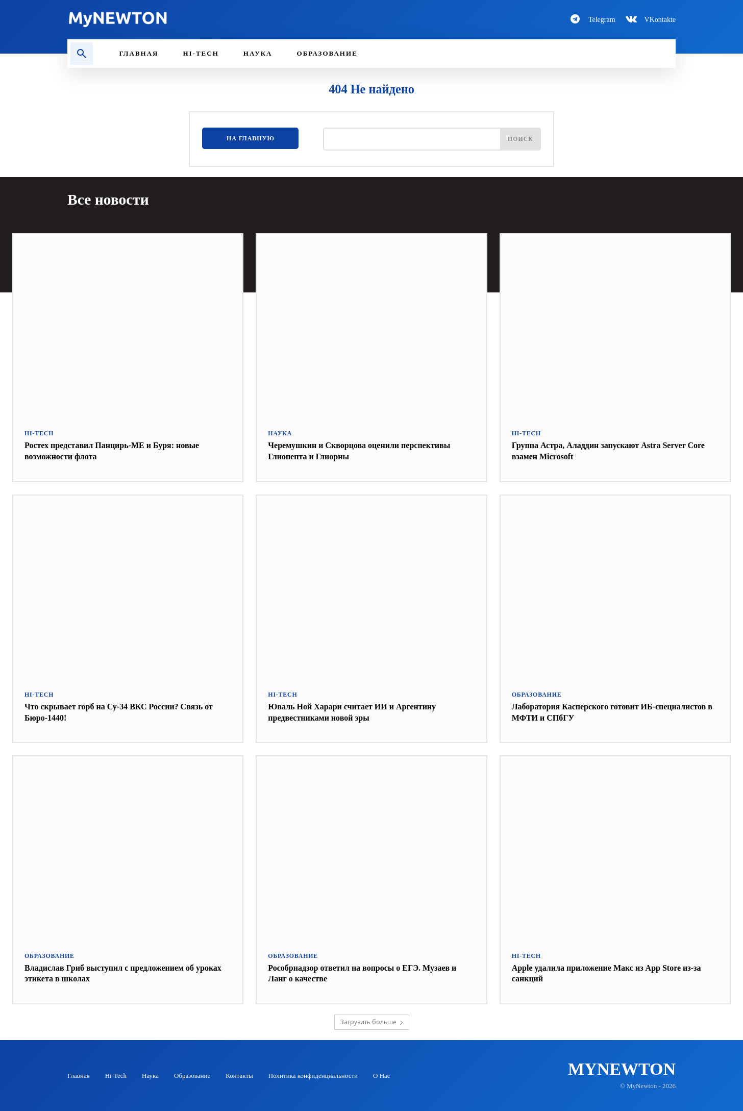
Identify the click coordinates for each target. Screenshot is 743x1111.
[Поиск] (518, 141)
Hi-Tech (38, 433)
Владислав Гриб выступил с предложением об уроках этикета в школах (119, 972)
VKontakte (660, 19)
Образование (535, 694)
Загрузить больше (372, 1021)
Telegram (601, 19)
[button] (81, 53)
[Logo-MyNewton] (213, 19)
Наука (279, 433)
